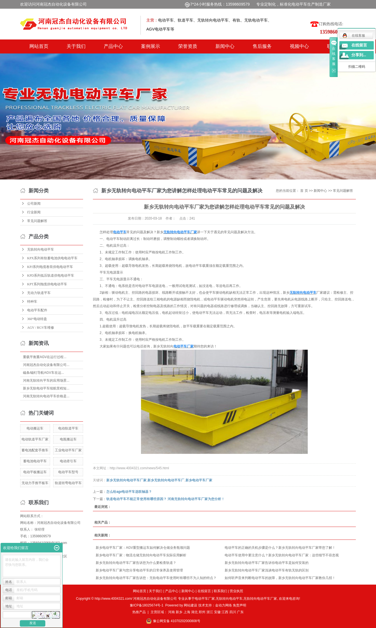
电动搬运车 (35, 428)
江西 (225, 612)
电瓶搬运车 (68, 439)
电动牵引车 (68, 461)
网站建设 (190, 605)
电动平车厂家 (205, 599)
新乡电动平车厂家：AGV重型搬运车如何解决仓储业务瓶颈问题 (143, 548)
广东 (240, 612)
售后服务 (262, 46)
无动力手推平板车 (35, 483)
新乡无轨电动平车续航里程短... (46, 388)
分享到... (358, 55)
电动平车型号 (68, 472)
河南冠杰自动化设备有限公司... (46, 365)
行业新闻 (34, 212)
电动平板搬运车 (35, 472)
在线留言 (204, 591)
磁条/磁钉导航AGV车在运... (43, 373)
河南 (171, 612)
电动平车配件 (37, 310)
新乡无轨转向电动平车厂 (165, 480)
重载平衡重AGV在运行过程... (44, 357)
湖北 (194, 612)
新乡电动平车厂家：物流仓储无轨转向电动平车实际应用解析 (141, 555)
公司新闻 (34, 204)
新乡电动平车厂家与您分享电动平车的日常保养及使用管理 (139, 570)
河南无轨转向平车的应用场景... (46, 380)
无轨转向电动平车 (40, 249)
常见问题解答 (37, 221)
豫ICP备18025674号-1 (146, 605)
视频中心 (299, 46)
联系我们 (220, 591)
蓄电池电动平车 (35, 461)
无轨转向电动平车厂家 (260, 599)
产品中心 (113, 46)
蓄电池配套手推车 (35, 450)
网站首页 (38, 46)
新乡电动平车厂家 (198, 480)
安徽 (217, 612)
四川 (232, 612)
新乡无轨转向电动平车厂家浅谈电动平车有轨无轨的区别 (267, 570)
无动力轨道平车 (39, 293)
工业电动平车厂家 (68, 450)
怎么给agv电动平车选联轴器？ (129, 492)
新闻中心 (224, 46)
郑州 (202, 612)
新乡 (179, 612)
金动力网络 (224, 605)
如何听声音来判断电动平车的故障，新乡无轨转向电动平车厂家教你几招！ (280, 578)
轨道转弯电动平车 (68, 483)
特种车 (32, 302)
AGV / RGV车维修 (40, 328)
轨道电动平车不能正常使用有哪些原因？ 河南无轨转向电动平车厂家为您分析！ (165, 499)
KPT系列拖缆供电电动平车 (47, 284)
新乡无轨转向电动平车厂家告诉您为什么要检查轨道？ (136, 563)
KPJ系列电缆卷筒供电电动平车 (50, 267)
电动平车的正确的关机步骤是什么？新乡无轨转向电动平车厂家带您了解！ (280, 548)
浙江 (209, 612)
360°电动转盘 (37, 319)
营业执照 (236, 591)
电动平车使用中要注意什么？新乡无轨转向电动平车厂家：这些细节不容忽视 (282, 555)
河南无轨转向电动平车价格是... (46, 396)
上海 (187, 612)
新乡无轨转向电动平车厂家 (126, 480)
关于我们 (76, 46)
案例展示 (150, 46)
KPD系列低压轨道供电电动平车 (50, 275)
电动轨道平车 (68, 428)
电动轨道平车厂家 (35, 439)
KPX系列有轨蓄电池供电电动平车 (52, 258)
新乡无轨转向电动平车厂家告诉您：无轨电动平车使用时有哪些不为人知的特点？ (156, 578)
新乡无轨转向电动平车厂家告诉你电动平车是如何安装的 (267, 563)
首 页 (304, 191)
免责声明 (239, 605)
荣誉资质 (187, 46)
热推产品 (139, 612)
